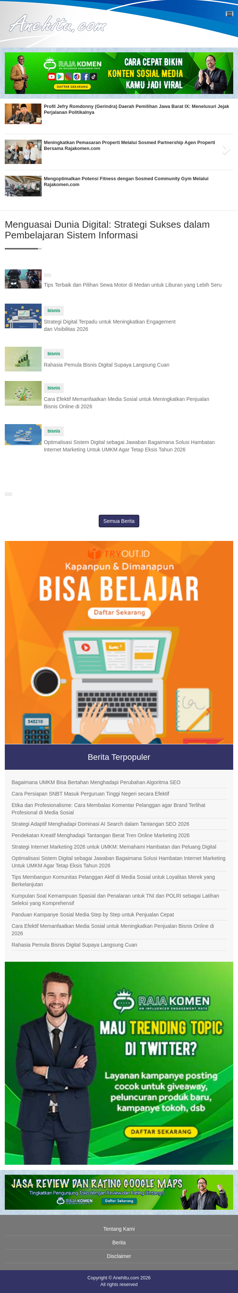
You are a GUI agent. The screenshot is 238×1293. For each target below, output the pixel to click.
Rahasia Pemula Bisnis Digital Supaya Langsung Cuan (106, 365)
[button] (10, 147)
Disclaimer (119, 1256)
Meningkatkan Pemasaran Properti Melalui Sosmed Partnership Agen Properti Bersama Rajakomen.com (129, 145)
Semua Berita (119, 521)
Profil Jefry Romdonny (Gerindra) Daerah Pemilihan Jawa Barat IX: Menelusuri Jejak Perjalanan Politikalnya (136, 109)
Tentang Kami (119, 1229)
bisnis (54, 310)
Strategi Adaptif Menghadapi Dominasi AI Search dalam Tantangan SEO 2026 (100, 824)
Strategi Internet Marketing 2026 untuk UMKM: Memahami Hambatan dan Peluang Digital (114, 847)
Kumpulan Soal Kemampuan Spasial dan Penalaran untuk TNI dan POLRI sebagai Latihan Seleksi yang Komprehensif (115, 899)
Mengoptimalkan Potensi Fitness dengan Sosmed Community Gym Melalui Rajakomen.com (126, 181)
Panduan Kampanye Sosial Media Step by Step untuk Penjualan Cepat (93, 915)
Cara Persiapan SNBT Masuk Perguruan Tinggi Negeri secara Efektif (90, 794)
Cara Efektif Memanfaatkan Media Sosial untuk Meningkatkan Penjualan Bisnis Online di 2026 (113, 929)
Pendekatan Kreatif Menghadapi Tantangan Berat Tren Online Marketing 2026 (101, 835)
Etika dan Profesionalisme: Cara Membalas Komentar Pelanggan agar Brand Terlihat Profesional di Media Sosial (109, 808)
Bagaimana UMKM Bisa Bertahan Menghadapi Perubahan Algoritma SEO (96, 782)
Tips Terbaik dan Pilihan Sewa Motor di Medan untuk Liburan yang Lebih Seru (133, 285)
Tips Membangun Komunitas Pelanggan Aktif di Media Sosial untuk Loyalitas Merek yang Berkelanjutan (113, 880)
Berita (119, 1242)
